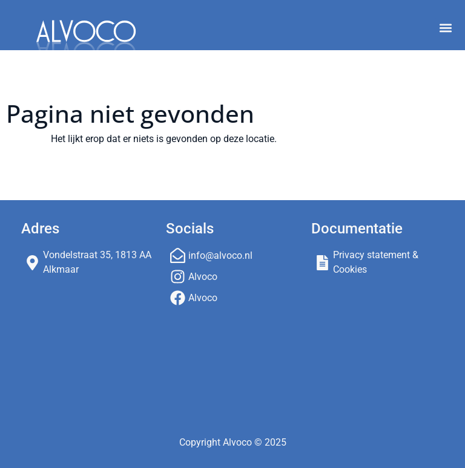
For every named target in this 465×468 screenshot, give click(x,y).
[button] (445, 27)
